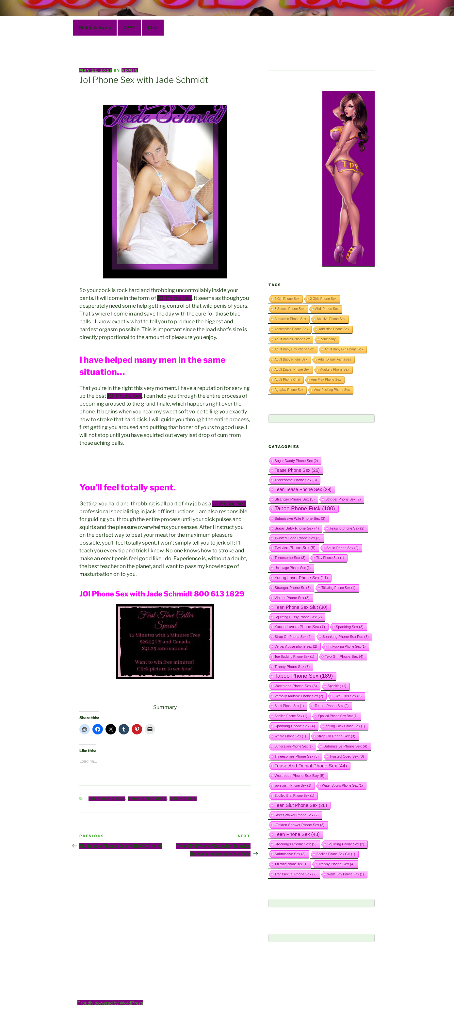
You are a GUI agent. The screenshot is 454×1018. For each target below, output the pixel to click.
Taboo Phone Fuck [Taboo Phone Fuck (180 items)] (305, 508)
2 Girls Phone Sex (323, 299)
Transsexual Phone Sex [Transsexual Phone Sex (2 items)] (295, 874)
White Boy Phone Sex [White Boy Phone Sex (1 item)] (345, 874)
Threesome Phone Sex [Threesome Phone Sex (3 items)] (296, 480)
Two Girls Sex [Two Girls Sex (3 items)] (348, 696)
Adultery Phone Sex (334, 369)
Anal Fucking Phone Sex (332, 390)
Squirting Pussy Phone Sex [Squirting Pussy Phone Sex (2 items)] (298, 617)
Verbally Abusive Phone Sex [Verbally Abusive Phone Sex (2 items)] (299, 696)
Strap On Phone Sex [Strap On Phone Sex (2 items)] (293, 637)
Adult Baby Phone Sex (291, 359)
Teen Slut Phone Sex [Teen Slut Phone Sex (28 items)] (301, 805)
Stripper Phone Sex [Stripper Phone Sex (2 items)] (343, 499)
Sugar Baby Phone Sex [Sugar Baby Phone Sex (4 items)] (297, 528)
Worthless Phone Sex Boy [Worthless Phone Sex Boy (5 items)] (300, 775)
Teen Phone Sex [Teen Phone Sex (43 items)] (297, 834)
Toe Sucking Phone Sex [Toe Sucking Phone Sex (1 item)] (294, 656)
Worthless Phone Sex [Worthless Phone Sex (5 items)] (296, 686)
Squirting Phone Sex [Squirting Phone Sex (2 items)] (345, 844)
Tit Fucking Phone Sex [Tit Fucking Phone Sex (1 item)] (346, 646)
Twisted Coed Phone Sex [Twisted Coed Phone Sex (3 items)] (298, 538)
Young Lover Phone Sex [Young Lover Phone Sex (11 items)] (301, 577)
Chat (153, 27)
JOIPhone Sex (229, 504)
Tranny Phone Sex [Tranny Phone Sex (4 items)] (336, 864)
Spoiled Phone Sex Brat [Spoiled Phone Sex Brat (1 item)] (338, 716)
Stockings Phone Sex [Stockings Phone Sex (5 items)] (296, 844)
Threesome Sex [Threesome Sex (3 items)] (290, 558)
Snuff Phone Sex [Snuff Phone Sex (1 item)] (289, 706)
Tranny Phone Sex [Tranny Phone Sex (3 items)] (292, 667)
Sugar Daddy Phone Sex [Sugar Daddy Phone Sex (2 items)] (296, 461)
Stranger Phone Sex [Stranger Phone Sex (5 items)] (295, 499)
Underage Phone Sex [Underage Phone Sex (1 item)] (293, 568)
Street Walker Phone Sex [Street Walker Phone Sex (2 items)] (297, 815)
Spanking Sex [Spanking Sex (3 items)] (350, 627)
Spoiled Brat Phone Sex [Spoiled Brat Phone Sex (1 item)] (294, 795)
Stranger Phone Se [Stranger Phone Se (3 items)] (293, 588)
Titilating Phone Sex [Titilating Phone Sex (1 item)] (338, 588)
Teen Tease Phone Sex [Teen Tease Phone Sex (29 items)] (303, 489)
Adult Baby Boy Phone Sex (294, 349)
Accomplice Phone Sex (291, 329)
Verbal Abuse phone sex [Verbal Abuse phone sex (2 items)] (296, 646)
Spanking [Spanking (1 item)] (337, 686)
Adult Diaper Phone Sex (292, 369)
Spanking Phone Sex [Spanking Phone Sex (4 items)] (295, 726)
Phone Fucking (147, 798)
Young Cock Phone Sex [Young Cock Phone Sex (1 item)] (345, 726)
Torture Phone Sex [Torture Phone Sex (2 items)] (332, 706)
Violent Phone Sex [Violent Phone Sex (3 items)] (292, 598)
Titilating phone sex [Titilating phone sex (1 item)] (291, 864)
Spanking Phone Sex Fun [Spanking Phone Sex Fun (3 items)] (345, 637)
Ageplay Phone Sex (289, 390)
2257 (129, 27)
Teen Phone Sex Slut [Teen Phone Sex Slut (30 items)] (301, 607)
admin (130, 70)
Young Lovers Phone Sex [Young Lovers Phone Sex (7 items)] (300, 627)
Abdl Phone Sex (327, 309)
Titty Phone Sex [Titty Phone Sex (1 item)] (330, 558)
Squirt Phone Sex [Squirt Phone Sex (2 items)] (342, 548)
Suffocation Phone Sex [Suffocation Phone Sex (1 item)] (294, 746)
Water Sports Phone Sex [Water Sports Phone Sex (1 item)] (342, 785)
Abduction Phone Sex (290, 319)
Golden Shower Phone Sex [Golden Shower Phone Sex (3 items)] (300, 825)
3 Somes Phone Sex (289, 309)
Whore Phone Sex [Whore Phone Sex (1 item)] (290, 736)
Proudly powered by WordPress (110, 1003)
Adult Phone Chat (287, 379)
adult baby (327, 339)
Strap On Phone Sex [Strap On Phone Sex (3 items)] (336, 736)
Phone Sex (183, 798)
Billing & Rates (95, 27)
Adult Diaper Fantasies (334, 359)
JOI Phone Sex (174, 298)
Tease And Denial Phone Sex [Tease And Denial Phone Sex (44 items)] (311, 765)
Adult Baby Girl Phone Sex (344, 349)
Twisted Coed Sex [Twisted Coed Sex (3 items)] (347, 756)
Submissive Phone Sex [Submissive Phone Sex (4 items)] (345, 746)
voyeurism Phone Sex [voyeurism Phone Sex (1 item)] (293, 785)
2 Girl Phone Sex (287, 299)
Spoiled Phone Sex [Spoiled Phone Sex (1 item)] (291, 716)
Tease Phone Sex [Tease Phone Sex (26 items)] (297, 470)
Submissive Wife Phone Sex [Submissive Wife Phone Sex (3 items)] (300, 518)
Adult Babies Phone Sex (292, 339)
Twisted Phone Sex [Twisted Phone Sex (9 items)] (295, 548)
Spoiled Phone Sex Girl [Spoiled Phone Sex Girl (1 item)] (335, 854)
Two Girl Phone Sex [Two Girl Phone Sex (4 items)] (344, 656)
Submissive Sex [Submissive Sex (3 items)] (290, 854)
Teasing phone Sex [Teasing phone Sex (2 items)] (347, 528)
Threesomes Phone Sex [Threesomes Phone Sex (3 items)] (297, 756)
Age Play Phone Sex (326, 379)
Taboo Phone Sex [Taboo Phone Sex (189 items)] (304, 676)
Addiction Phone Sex (334, 329)
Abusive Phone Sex (331, 319)
